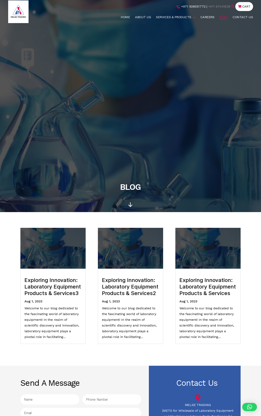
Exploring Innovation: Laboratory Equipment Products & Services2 (130, 286)
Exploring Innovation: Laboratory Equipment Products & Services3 (52, 286)
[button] (249, 407)
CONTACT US (243, 17)
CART (243, 6)
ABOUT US (143, 17)
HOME (125, 17)
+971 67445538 (218, 6)
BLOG (223, 17)
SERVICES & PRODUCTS (173, 17)
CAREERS (207, 17)
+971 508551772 (192, 6)
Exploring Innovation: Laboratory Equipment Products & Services (207, 286)
